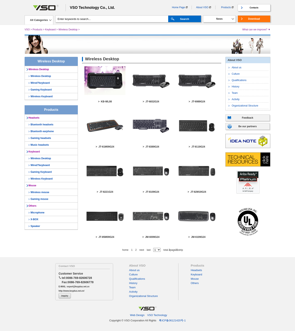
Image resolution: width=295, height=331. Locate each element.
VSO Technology (157, 315)
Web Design (137, 315)
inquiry (64, 296)
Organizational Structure (245, 105)
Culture (236, 73)
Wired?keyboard (40, 82)
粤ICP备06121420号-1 (172, 320)
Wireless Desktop (67, 29)
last (149, 250)
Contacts (254, 8)
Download (254, 18)
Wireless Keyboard (42, 96)
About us (236, 67)
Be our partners (247, 126)
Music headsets (40, 144)
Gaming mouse (39, 199)
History (235, 86)
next (141, 250)
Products (226, 7)
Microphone (37, 212)
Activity (235, 99)
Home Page (178, 7)
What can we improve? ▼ (256, 29)
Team (235, 93)
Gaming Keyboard (41, 89)
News (219, 18)
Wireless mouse (40, 192)
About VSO (202, 7)
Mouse (32, 185)
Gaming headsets (41, 138)
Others (32, 205)
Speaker (35, 226)
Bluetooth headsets (42, 124)
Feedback (247, 117)
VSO (27, 29)
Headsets (33, 117)
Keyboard (50, 29)
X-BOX (34, 219)
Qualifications (239, 80)
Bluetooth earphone (42, 131)
